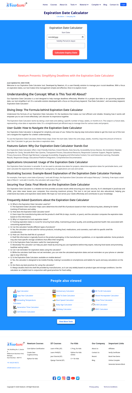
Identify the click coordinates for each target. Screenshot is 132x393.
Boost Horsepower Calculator (105, 295)
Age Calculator (21, 291)
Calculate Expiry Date (66, 52)
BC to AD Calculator (101, 291)
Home (45, 4)
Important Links (116, 343)
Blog (105, 4)
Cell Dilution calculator (24, 312)
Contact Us (114, 4)
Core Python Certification (35, 349)
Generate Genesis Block (117, 364)
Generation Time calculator (26, 307)
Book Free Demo (114, 356)
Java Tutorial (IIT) (56, 356)
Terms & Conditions (110, 387)
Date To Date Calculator (63, 295)
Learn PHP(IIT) (56, 352)
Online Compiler (114, 360)
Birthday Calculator (61, 309)
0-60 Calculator (99, 305)
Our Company (98, 343)
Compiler (96, 4)
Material (84, 4)
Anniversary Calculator (63, 291)
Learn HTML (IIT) (56, 349)
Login (123, 4)
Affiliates (112, 349)
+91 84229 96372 (13, 363)
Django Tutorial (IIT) (57, 360)
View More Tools (66, 321)
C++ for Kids (75, 359)
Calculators (60, 16)
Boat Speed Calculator (63, 300)
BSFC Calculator (100, 309)
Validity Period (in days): (66, 41)
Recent (94, 356)
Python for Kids (32, 359)
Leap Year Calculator (23, 295)
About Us (63, 4)
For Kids (74, 343)
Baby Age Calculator (62, 305)
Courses (53, 4)
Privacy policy (94, 387)
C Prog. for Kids (76, 349)
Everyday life (71, 16)
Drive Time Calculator (102, 300)
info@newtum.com (13, 368)
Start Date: (66, 32)
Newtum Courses (35, 343)
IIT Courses (56, 343)
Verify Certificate (114, 352)
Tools (73, 4)
